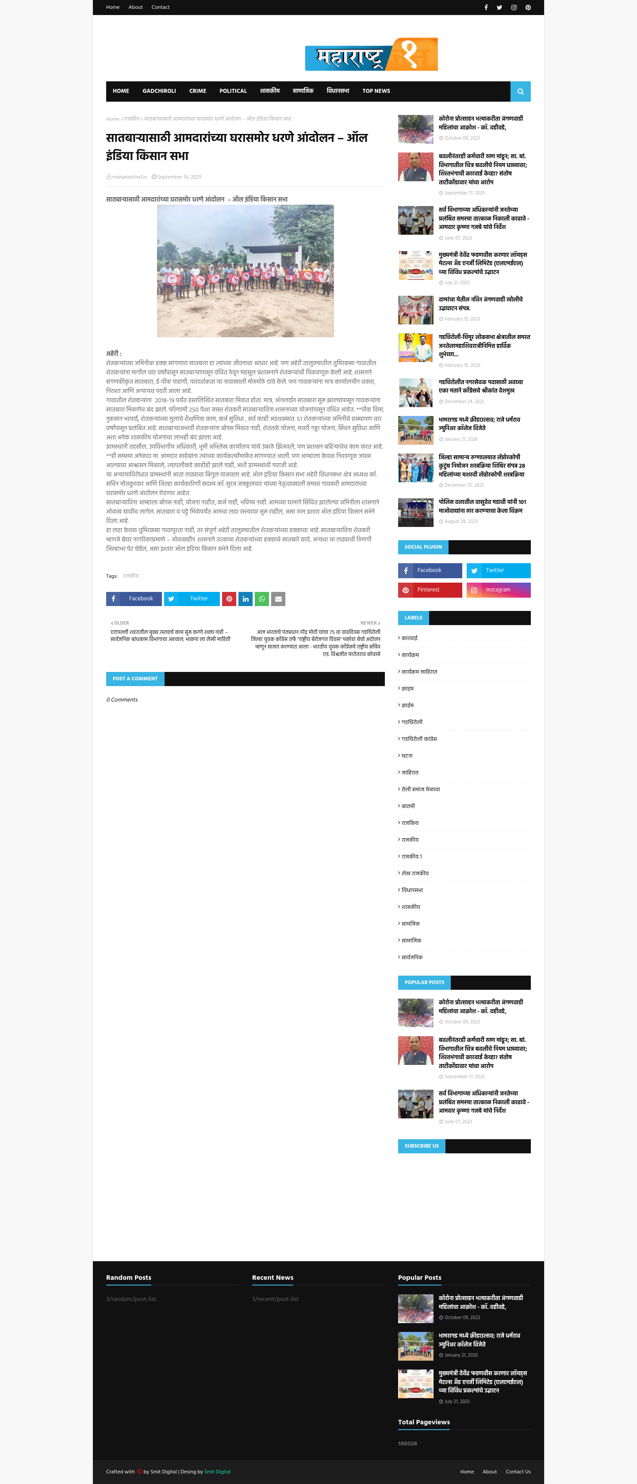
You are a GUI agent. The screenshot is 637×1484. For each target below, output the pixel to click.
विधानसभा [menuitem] (338, 91)
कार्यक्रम (410, 655)
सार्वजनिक (412, 957)
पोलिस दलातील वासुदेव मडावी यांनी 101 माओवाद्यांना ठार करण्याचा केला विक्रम (482, 506)
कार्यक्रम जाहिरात (419, 672)
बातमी (408, 806)
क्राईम (408, 705)
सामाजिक (412, 941)
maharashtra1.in (129, 177)
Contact (161, 7)
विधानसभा (412, 890)
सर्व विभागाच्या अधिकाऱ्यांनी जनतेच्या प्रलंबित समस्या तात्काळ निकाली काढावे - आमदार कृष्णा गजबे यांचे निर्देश (484, 219)
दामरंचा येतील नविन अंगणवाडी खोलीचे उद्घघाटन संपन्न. (481, 304)
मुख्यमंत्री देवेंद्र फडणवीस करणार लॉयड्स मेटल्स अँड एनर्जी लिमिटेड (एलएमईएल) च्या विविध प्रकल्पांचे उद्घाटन (483, 264)
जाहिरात (410, 773)
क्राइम (408, 689)
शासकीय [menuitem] (270, 91)
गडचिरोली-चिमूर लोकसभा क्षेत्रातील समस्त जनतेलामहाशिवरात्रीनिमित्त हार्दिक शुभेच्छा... (484, 346)
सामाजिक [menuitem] (303, 91)
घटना (407, 756)
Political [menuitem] (233, 91)
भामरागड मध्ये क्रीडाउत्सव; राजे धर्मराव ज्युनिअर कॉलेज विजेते (479, 424)
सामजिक (411, 924)
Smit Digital (164, 1472)
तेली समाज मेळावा (421, 789)
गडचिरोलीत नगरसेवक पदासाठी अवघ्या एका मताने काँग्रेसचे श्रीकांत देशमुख (481, 387)
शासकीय (411, 907)
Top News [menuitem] (376, 91)
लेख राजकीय (415, 873)
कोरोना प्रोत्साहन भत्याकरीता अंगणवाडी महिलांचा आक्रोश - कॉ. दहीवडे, (481, 123)
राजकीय (132, 119)
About (136, 7)
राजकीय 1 (412, 857)
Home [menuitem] (121, 91)
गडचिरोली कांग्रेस (419, 739)
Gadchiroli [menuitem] (159, 91)
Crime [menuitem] (198, 91)
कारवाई (410, 638)
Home (113, 7)
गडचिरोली (412, 722)
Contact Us (518, 1472)
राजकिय (410, 823)
